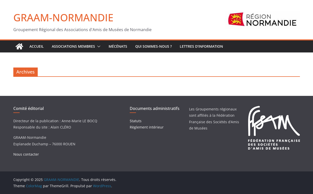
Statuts (136, 120)
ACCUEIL (36, 46)
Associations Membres (73, 46)
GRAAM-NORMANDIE (63, 17)
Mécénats (118, 46)
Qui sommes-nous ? (153, 46)
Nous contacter (26, 154)
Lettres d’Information (201, 46)
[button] (98, 46)
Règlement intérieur (147, 127)
